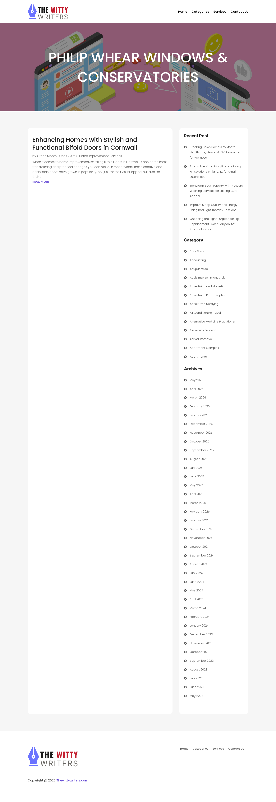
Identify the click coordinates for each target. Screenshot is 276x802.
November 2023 (201, 643)
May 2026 (196, 380)
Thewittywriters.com (72, 780)
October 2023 (199, 652)
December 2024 (201, 529)
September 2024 (202, 555)
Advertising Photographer (208, 295)
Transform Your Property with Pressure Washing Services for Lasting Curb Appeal (216, 191)
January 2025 (199, 520)
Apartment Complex (204, 348)
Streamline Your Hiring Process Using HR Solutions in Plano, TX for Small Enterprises (215, 171)
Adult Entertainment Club (207, 277)
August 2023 (198, 669)
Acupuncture (199, 269)
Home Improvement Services (100, 156)
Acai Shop (197, 251)
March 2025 (198, 503)
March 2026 (198, 397)
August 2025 (198, 459)
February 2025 (200, 511)
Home (182, 11)
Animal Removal (201, 339)
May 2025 (196, 485)
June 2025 (197, 476)
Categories (200, 11)
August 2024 (198, 564)
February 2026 (200, 406)
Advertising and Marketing (208, 286)
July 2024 (196, 573)
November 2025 (201, 433)
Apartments (198, 357)
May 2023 (196, 696)
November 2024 (201, 538)
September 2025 (202, 450)
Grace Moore (47, 156)
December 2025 (201, 424)
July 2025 (196, 468)
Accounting (198, 260)
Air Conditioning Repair (206, 313)
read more (40, 181)
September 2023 (202, 661)
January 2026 (199, 415)
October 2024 (199, 547)
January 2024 (199, 625)
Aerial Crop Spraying (204, 304)
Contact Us (239, 11)
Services (219, 11)
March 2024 (198, 608)
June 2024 (197, 582)
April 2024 (196, 599)
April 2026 (196, 389)
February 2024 (200, 617)
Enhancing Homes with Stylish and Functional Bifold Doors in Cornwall (84, 143)
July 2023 (196, 678)
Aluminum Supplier (203, 330)
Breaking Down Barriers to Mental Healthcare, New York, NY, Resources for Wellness (215, 152)
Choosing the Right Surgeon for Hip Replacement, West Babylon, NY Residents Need (214, 224)
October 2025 (199, 441)
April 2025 (196, 494)
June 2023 (197, 687)
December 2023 (201, 634)
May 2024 (196, 590)
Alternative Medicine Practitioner (212, 321)
